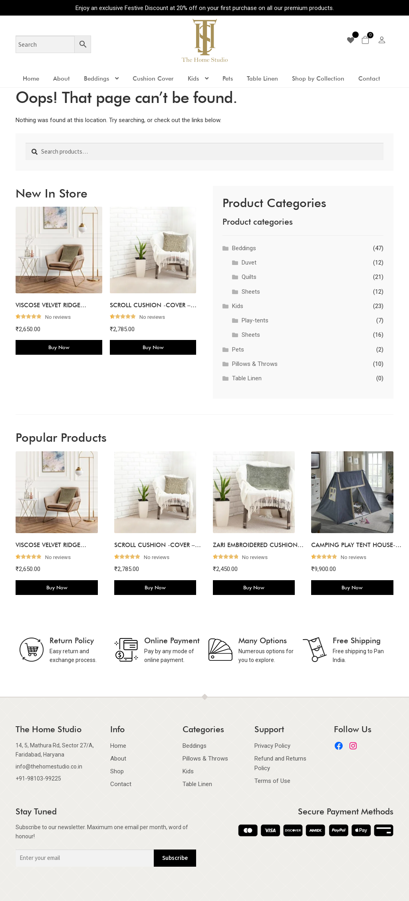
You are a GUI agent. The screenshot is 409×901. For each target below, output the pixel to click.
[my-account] (381, 41)
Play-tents (255, 320)
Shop (117, 771)
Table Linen (262, 78)
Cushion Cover (153, 78)
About (61, 78)
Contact (369, 78)
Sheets (251, 291)
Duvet (249, 262)
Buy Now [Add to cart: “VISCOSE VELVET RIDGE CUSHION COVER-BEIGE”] (58, 347)
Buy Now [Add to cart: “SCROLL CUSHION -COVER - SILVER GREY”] (153, 347)
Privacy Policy (272, 745)
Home (31, 78)
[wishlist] (353, 40)
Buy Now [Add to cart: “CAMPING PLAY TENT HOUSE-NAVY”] (352, 587)
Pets (227, 78)
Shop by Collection (318, 78)
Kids (193, 78)
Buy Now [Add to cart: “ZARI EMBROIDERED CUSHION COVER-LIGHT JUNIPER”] (253, 587)
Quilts (249, 277)
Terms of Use (272, 780)
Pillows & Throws (255, 364)
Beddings (96, 78)
